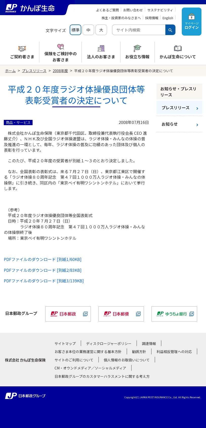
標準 (75, 30)
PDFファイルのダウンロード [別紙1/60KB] (43, 259)
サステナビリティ (160, 10)
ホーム (10, 70)
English (168, 17)
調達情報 (149, 343)
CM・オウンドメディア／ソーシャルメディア (90, 367)
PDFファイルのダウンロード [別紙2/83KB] (43, 270)
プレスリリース (34, 70)
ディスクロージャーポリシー (109, 343)
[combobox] (138, 29)
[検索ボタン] (170, 29)
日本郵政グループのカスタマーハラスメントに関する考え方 (102, 376)
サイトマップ (65, 343)
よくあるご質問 (107, 10)
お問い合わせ (133, 10)
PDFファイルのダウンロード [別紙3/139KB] (44, 281)
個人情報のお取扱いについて (127, 359)
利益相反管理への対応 (174, 351)
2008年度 (60, 70)
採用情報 (151, 17)
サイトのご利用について (74, 359)
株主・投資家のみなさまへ (121, 17)
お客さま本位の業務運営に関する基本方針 (88, 351)
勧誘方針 (139, 351)
